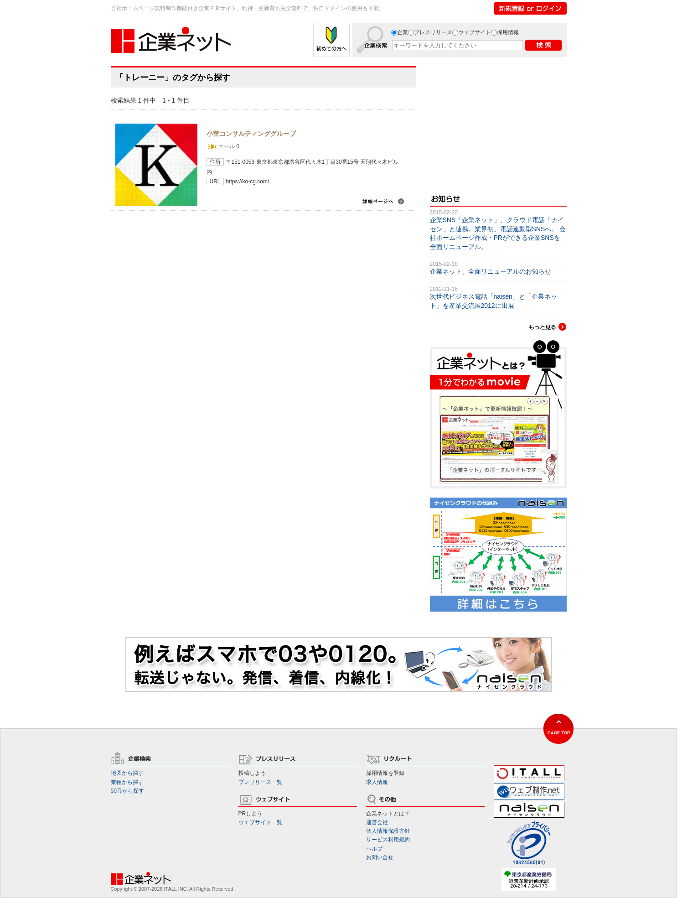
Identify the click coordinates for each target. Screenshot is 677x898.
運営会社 (377, 822)
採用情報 (508, 32)
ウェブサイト (474, 32)
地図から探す (127, 773)
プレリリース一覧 (260, 782)
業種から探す (127, 782)
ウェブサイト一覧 (260, 822)
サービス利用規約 (388, 839)
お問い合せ (379, 857)
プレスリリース (433, 32)
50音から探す (127, 791)
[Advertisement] (498, 123)
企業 (402, 32)
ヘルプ (374, 849)
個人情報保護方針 (388, 831)
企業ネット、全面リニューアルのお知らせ (490, 271)
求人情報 (377, 782)
